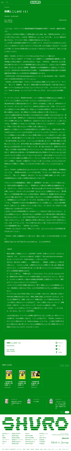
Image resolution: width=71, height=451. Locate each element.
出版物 (4, 437)
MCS (60, 449)
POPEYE (32, 449)
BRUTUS (7, 449)
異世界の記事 (15, 443)
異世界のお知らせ (16, 441)
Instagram (41, 439)
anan (3, 449)
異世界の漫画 (15, 435)
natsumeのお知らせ (30, 441)
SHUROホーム (6, 433)
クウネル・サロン (51, 449)
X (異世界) (41, 443)
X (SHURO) (42, 441)
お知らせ (4, 441)
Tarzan (41, 449)
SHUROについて (43, 433)
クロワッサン (19, 449)
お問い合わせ (42, 437)
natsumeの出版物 (29, 437)
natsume (27, 433)
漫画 (3, 435)
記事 (3, 443)
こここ (56, 449)
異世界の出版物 (16, 437)
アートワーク (5, 439)
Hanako (27, 449)
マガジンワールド (65, 449)
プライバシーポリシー (64, 433)
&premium (37, 449)
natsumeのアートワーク (31, 439)
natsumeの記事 (29, 443)
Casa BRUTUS (13, 449)
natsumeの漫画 (29, 435)
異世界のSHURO (16, 433)
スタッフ (41, 435)
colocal (45, 449)
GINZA (24, 449)
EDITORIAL (6, 7)
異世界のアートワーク (17, 439)
